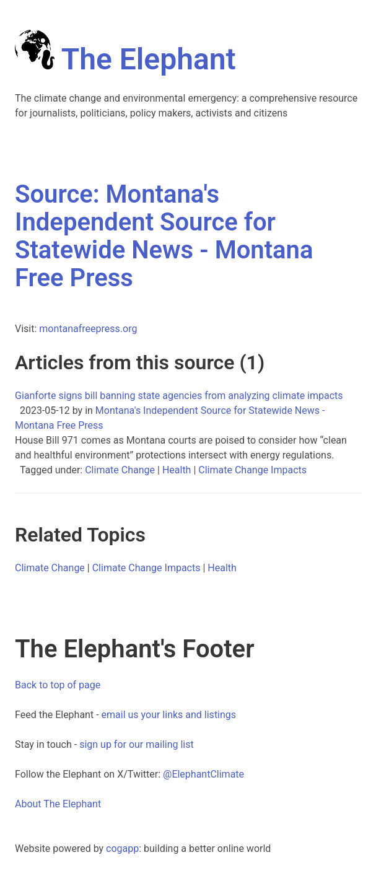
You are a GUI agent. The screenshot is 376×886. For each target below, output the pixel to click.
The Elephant (125, 59)
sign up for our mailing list (136, 744)
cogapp (122, 848)
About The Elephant (58, 804)
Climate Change (120, 470)
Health (176, 470)
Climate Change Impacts (252, 470)
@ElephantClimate (203, 774)
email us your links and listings (169, 715)
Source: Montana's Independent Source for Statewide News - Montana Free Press (164, 236)
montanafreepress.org (88, 329)
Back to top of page (57, 685)
